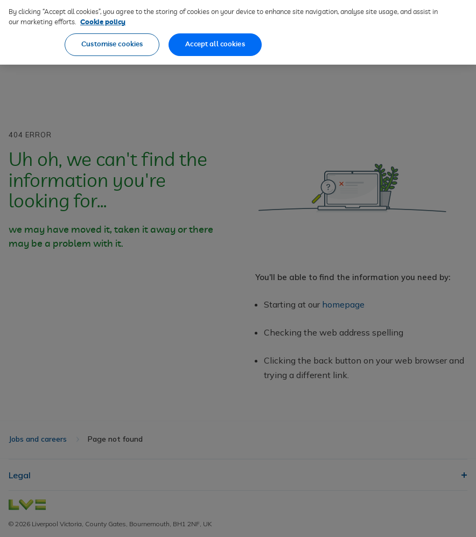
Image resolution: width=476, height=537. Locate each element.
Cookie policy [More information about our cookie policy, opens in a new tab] (102, 14)
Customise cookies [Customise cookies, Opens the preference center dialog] (112, 35)
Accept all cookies (214, 35)
